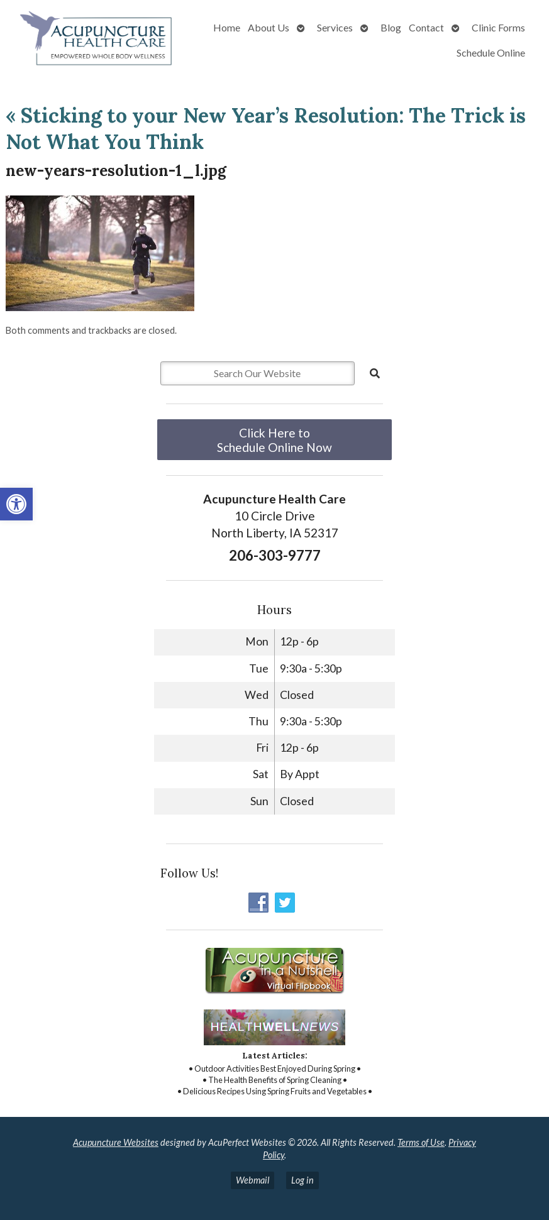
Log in (302, 1180)
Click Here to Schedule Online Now (274, 440)
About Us (268, 27)
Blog (390, 27)
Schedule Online (491, 52)
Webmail (252, 1180)
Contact (426, 27)
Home (226, 27)
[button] (16, 504)
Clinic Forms (498, 27)
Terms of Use (421, 1142)
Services (335, 27)
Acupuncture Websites (115, 1142)
